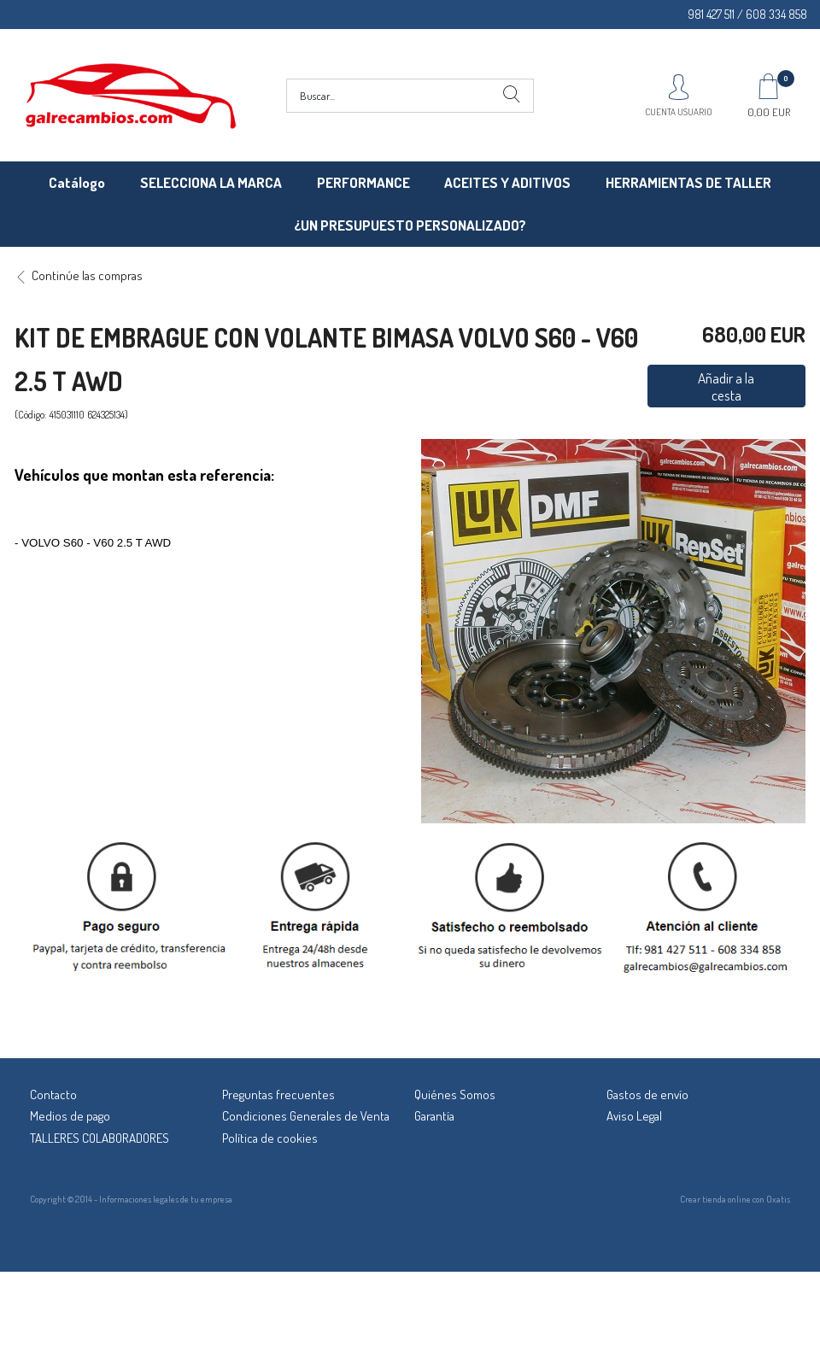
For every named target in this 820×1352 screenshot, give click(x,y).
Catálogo (77, 182)
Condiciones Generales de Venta (306, 1116)
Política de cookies (270, 1138)
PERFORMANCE (363, 182)
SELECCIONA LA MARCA (211, 182)
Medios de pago (70, 1116)
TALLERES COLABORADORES (99, 1138)
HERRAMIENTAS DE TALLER (688, 182)
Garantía (434, 1116)
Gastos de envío (647, 1094)
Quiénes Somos (454, 1094)
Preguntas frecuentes (278, 1094)
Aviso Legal (634, 1116)
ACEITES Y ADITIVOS (507, 182)
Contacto (53, 1094)
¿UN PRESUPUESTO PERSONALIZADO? (410, 225)
